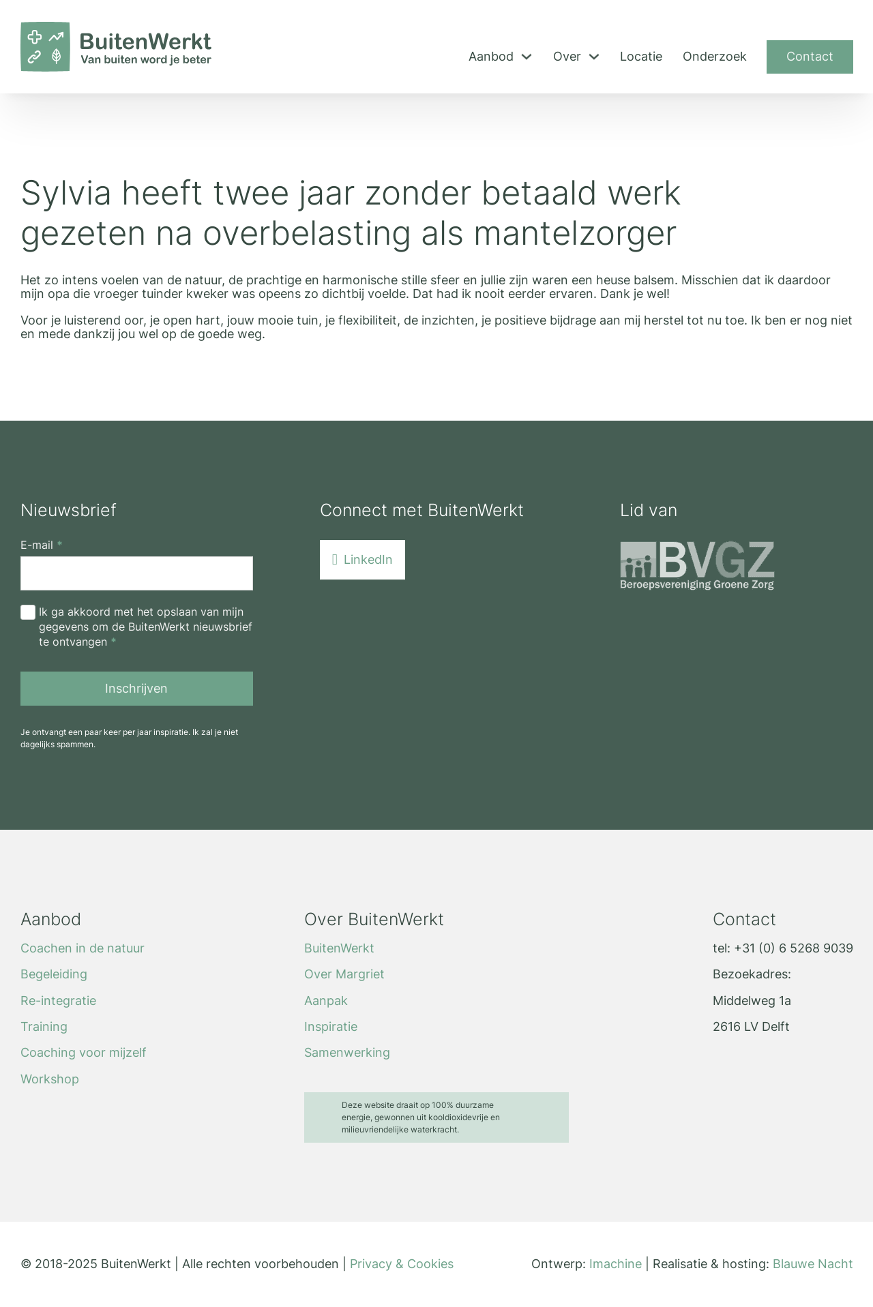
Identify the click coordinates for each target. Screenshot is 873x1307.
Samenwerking (347, 1053)
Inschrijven (136, 688)
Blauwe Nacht (813, 1264)
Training (44, 1027)
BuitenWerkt (339, 948)
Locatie (641, 56)
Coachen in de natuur (82, 948)
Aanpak (326, 1001)
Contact (809, 56)
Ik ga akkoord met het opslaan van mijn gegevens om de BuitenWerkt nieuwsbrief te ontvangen (145, 626)
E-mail (41, 545)
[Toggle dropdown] (526, 56)
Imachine (615, 1264)
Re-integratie (58, 1001)
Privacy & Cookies (402, 1264)
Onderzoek (715, 56)
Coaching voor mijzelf (83, 1053)
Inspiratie (330, 1027)
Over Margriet (344, 974)
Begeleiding (53, 974)
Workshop (49, 1079)
